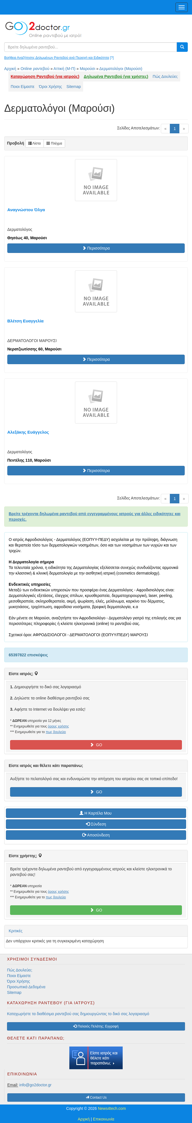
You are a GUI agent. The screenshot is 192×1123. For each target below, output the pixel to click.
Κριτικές (15, 931)
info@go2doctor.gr (35, 1085)
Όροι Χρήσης (50, 86)
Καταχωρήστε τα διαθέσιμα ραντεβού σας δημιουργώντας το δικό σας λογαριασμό (78, 1014)
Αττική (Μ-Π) (65, 68)
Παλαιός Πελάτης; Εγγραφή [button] (95, 1026)
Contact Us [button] (96, 1097)
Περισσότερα (96, 248)
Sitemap (74, 86)
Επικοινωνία (103, 1119)
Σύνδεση (96, 824)
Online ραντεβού (34, 68)
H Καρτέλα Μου (96, 813)
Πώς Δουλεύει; (165, 76)
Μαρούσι (87, 68)
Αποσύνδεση (95, 835)
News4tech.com (112, 1108)
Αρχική (10, 68)
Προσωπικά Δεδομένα (26, 987)
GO (96, 745)
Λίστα (34, 143)
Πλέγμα (54, 143)
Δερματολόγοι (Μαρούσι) (120, 68)
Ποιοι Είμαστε (23, 86)
